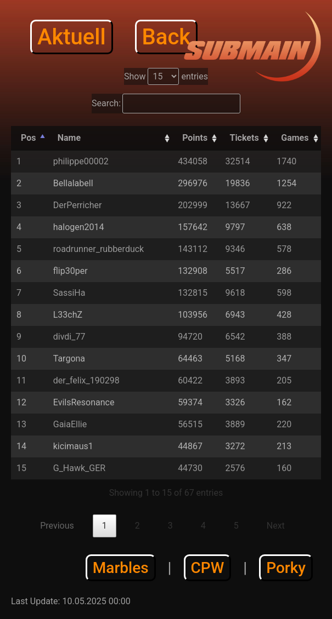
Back (166, 37)
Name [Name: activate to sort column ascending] (69, 138)
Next (276, 525)
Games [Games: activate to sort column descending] (294, 138)
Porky (286, 568)
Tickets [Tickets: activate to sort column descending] (243, 138)
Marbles (121, 568)
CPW (207, 568)
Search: (166, 103)
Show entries (166, 76)
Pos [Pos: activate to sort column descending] (28, 138)
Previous (57, 525)
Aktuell (71, 37)
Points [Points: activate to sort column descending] (194, 138)
